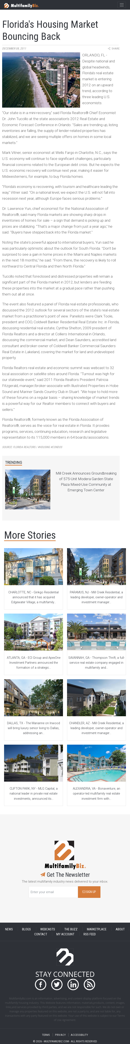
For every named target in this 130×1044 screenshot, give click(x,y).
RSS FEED (90, 934)
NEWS (9, 929)
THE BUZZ (71, 929)
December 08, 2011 (14, 48)
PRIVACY (60, 1034)
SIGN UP (89, 892)
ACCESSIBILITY (79, 1034)
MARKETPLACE (96, 929)
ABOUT (120, 929)
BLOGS (26, 929)
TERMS (46, 1034)
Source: (32, 447)
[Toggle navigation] (121, 5)
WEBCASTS (47, 929)
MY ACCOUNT (65, 934)
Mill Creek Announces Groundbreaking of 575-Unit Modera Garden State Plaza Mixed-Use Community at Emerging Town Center (86, 481)
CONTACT (40, 934)
